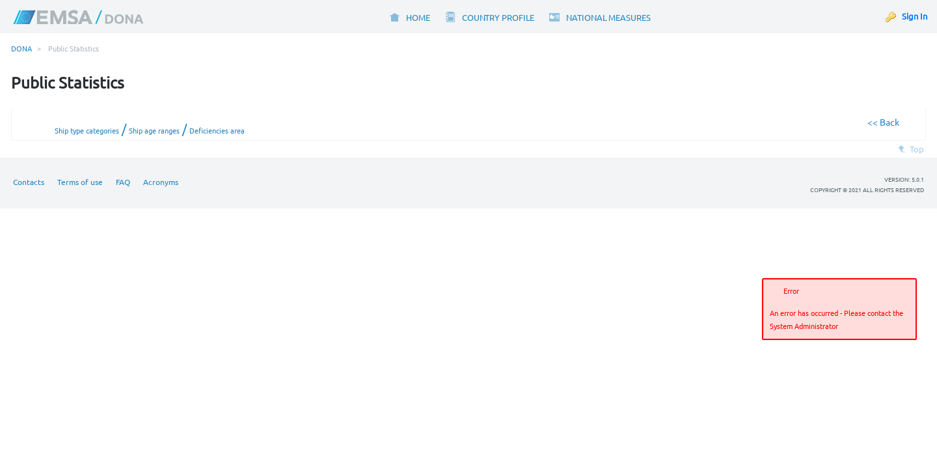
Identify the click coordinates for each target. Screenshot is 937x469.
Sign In (914, 15)
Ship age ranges (154, 130)
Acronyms (160, 182)
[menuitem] (409, 16)
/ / (150, 129)
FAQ (123, 182)
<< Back (883, 122)
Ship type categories (87, 130)
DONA (21, 48)
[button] (904, 357)
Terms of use (80, 182)
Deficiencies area (217, 130)
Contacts (28, 182)
